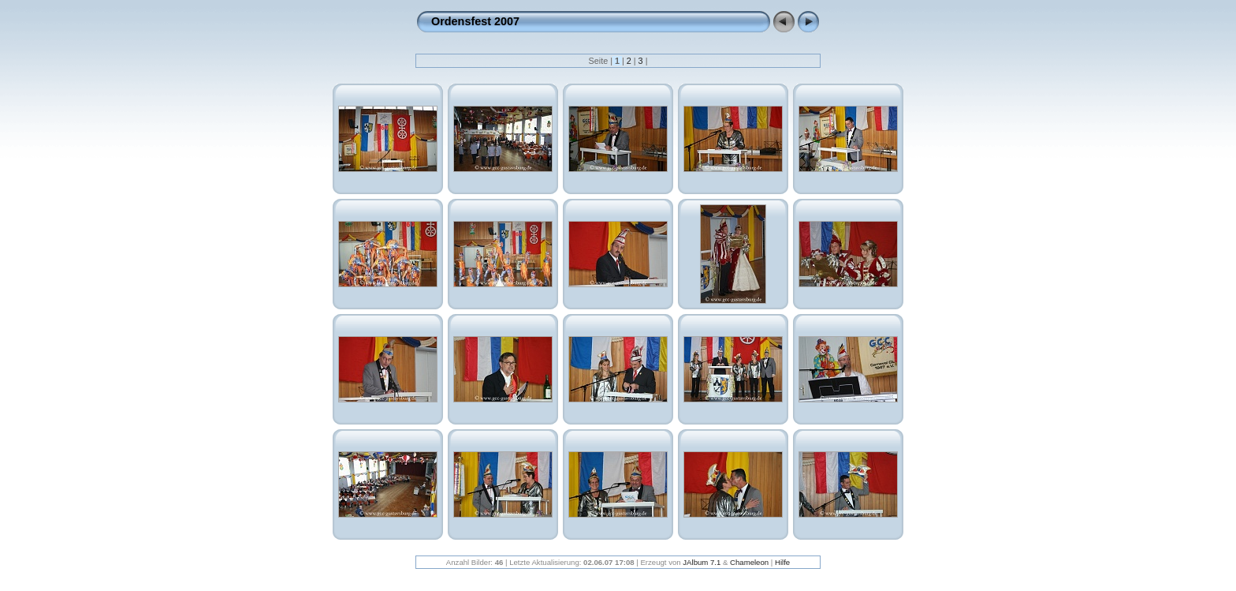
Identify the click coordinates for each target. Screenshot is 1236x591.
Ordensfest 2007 (475, 21)
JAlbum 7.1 (701, 562)
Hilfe (782, 562)
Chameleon (749, 562)
